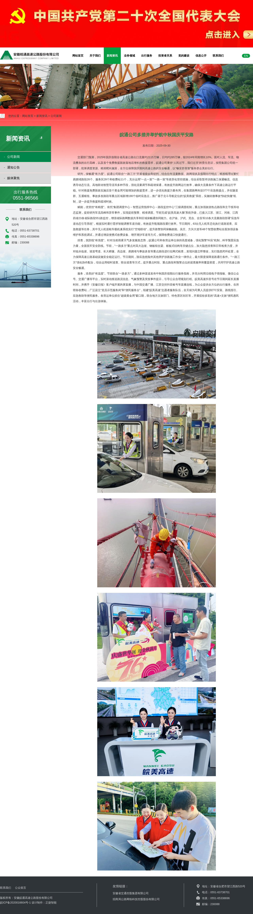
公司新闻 (56, 115)
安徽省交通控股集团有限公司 (131, 893)
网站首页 (77, 55)
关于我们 (95, 55)
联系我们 (218, 55)
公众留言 (20, 887)
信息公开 (201, 55)
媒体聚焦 (13, 178)
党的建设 (183, 55)
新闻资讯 (112, 55)
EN (246, 55)
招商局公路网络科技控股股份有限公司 (136, 899)
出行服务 (146, 55)
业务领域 (129, 55)
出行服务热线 (25, 195)
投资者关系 (165, 55)
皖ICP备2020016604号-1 (15, 902)
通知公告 (13, 167)
